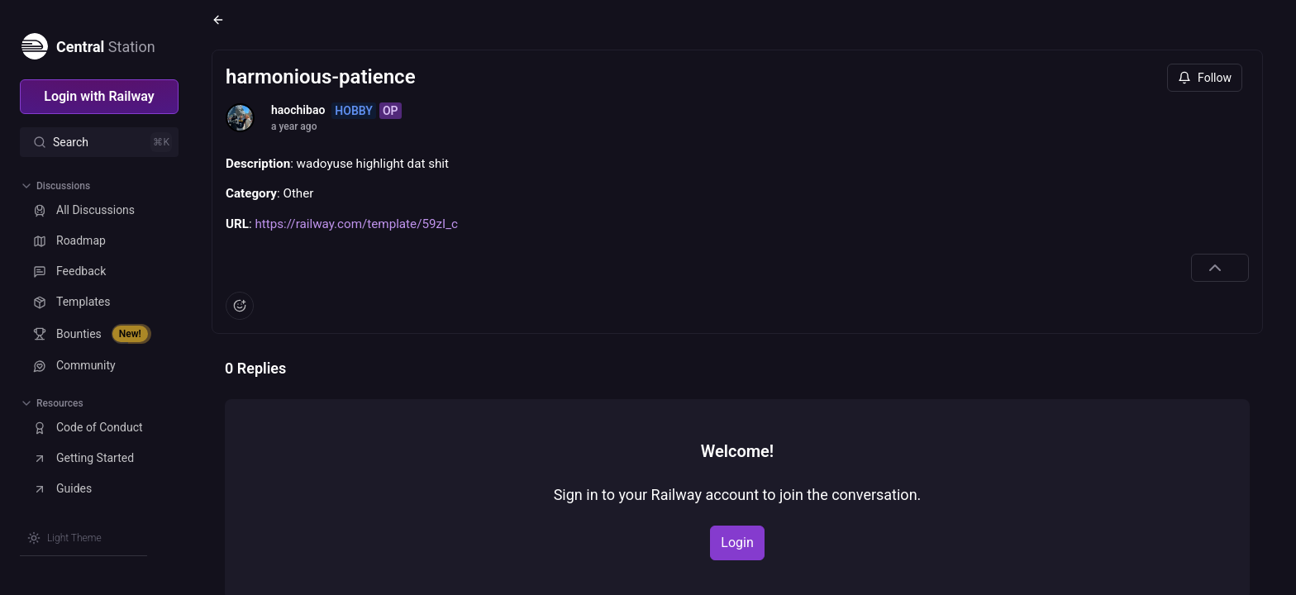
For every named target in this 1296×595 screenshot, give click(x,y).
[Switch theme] (64, 538)
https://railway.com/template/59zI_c (356, 224)
